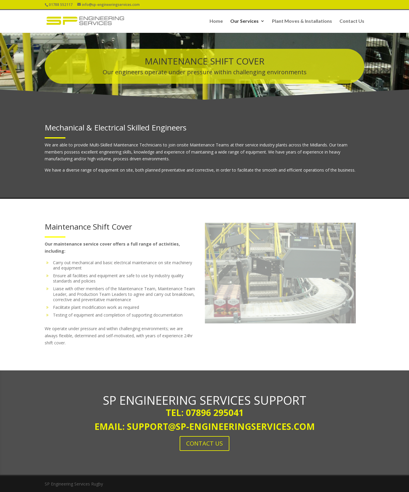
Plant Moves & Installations (302, 21)
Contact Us (351, 21)
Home (216, 21)
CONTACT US (204, 443)
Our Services (244, 21)
